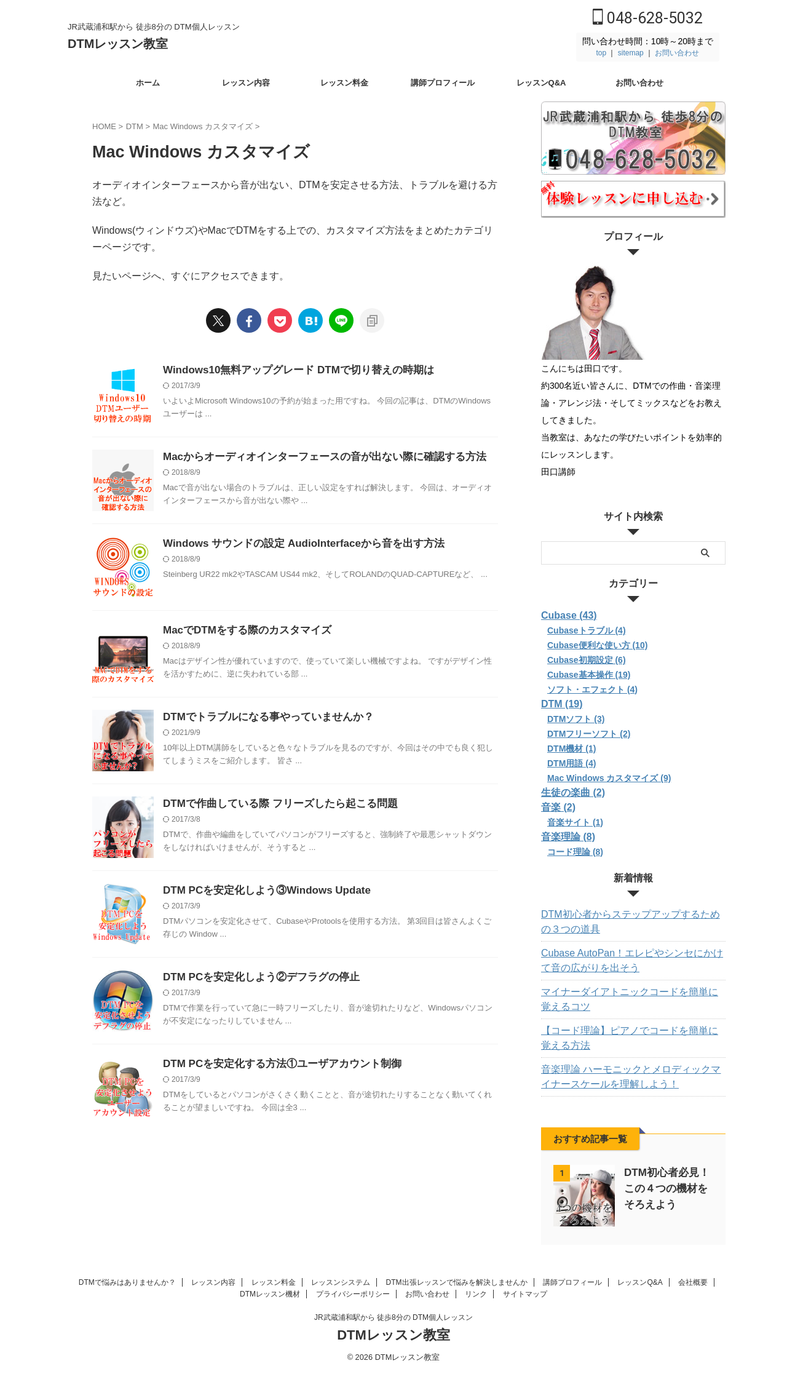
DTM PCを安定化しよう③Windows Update (260, 891)
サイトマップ (525, 1293)
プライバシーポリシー (353, 1293)
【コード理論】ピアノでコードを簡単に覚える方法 (631, 1038)
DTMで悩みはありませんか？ (127, 1281)
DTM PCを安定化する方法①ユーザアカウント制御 (275, 1064)
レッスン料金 (344, 82)
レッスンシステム (340, 1281)
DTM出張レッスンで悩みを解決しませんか (457, 1281)
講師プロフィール (443, 82)
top (601, 53)
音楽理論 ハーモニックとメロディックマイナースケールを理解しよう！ (632, 1077)
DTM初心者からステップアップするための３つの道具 (632, 922)
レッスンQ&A (541, 82)
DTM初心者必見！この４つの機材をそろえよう (666, 1188)
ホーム (148, 82)
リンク (476, 1293)
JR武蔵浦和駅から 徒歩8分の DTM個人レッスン (393, 1316)
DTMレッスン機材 (270, 1293)
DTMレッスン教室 (118, 43)
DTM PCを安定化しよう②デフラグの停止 (255, 977)
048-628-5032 (648, 18)
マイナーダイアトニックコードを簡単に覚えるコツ (631, 999)
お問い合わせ (677, 53)
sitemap (631, 53)
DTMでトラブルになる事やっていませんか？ (262, 717)
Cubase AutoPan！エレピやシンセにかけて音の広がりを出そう (629, 960)
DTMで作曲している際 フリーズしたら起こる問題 (273, 804)
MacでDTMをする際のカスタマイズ (242, 630)
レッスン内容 (246, 82)
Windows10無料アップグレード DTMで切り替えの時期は (290, 370)
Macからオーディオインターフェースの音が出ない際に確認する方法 (315, 457)
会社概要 (693, 1281)
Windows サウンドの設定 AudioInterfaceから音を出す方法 (295, 544)
